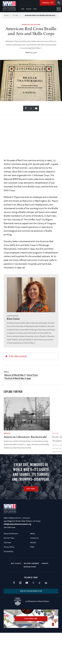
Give (34, 9)
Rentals (33, 554)
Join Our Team (9, 550)
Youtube (27, 595)
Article (7, 433)
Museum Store (30, 579)
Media (32, 545)
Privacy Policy (9, 559)
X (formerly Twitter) (33, 595)
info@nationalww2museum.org (17, 536)
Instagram (20, 595)
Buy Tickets (16, 575)
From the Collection (31, 24)
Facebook (14, 595)
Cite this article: (18, 356)
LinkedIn (46, 595)
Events (28, 9)
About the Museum (11, 545)
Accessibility (8, 563)
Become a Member (31, 575)
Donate (45, 575)
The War (15, 15)
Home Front (32, 375)
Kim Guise (13, 318)
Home (6, 15)
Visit (22, 9)
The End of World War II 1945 (17, 378)
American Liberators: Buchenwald (25, 437)
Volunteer (7, 554)
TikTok (39, 595)
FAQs (32, 559)
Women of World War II (14, 375)
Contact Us (34, 550)
